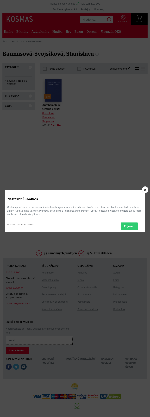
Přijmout (129, 226)
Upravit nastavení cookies (21, 224)
